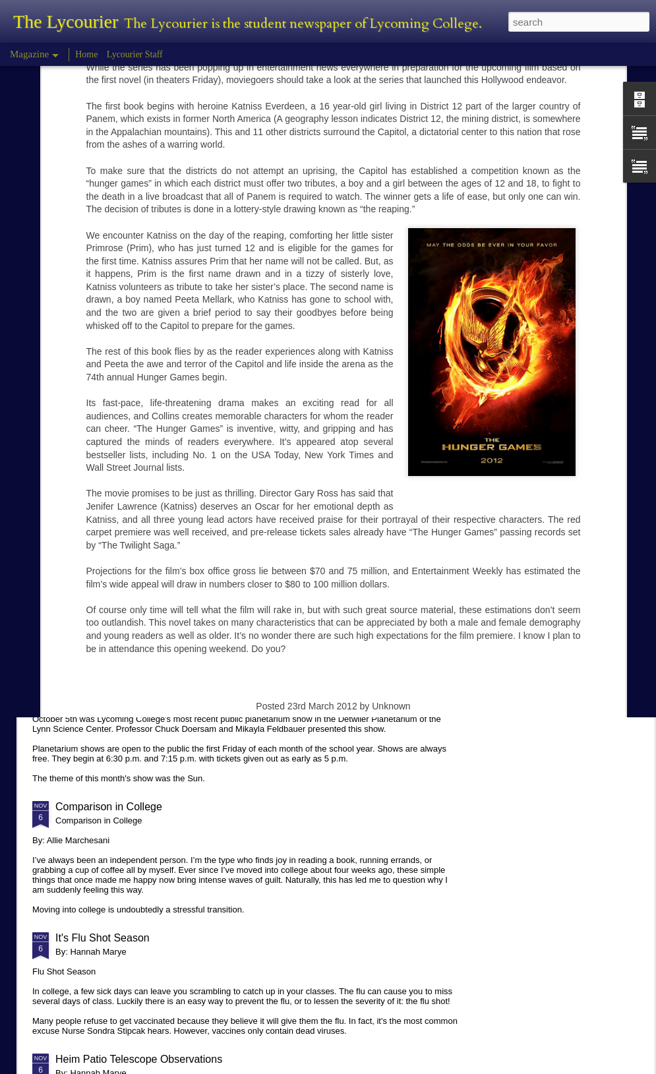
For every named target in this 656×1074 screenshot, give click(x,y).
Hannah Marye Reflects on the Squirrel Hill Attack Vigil (182, 583)
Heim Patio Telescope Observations (138, 1059)
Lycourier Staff (135, 54)
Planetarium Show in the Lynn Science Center (162, 685)
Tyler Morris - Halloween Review (130, 472)
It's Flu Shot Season (102, 937)
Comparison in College (108, 806)
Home (86, 54)
